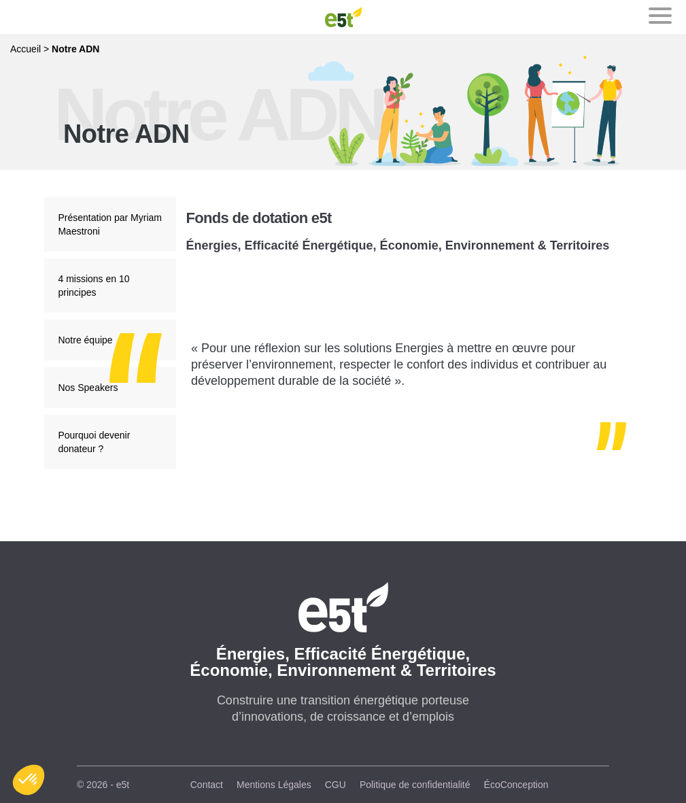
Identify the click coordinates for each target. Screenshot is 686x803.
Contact (206, 784)
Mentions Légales (274, 784)
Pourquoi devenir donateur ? (94, 442)
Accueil (25, 49)
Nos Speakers (88, 387)
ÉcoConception (516, 784)
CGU (335, 784)
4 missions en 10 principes (93, 285)
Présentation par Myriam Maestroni (110, 224)
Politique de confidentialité (415, 784)
